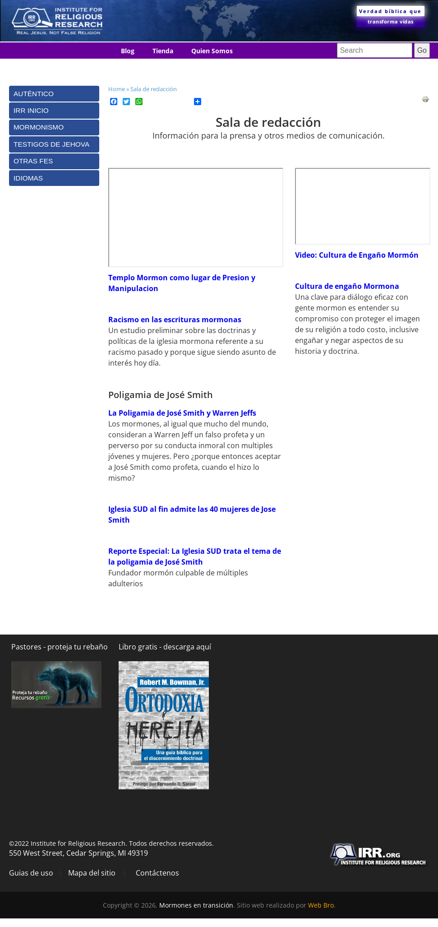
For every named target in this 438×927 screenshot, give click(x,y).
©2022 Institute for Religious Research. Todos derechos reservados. (111, 843)
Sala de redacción (153, 89)
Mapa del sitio (91, 873)
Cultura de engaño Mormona (347, 286)
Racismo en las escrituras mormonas (174, 319)
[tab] (54, 94)
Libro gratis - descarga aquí (165, 647)
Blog (127, 50)
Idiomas (190, 67)
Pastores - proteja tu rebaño (59, 647)
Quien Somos (212, 50)
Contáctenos (140, 67)
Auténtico (34, 93)
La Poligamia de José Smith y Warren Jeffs (182, 413)
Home (116, 89)
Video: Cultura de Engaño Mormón (357, 255)
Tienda (162, 50)
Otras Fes (33, 161)
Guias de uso (31, 873)
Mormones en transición (196, 905)
